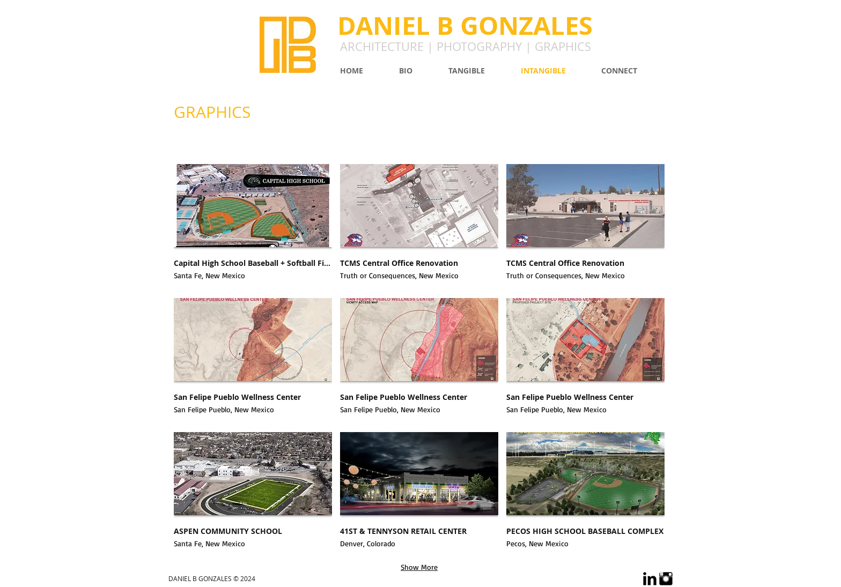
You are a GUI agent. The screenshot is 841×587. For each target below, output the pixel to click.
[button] (253, 227)
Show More (419, 566)
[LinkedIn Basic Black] (649, 578)
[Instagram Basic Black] (666, 578)
